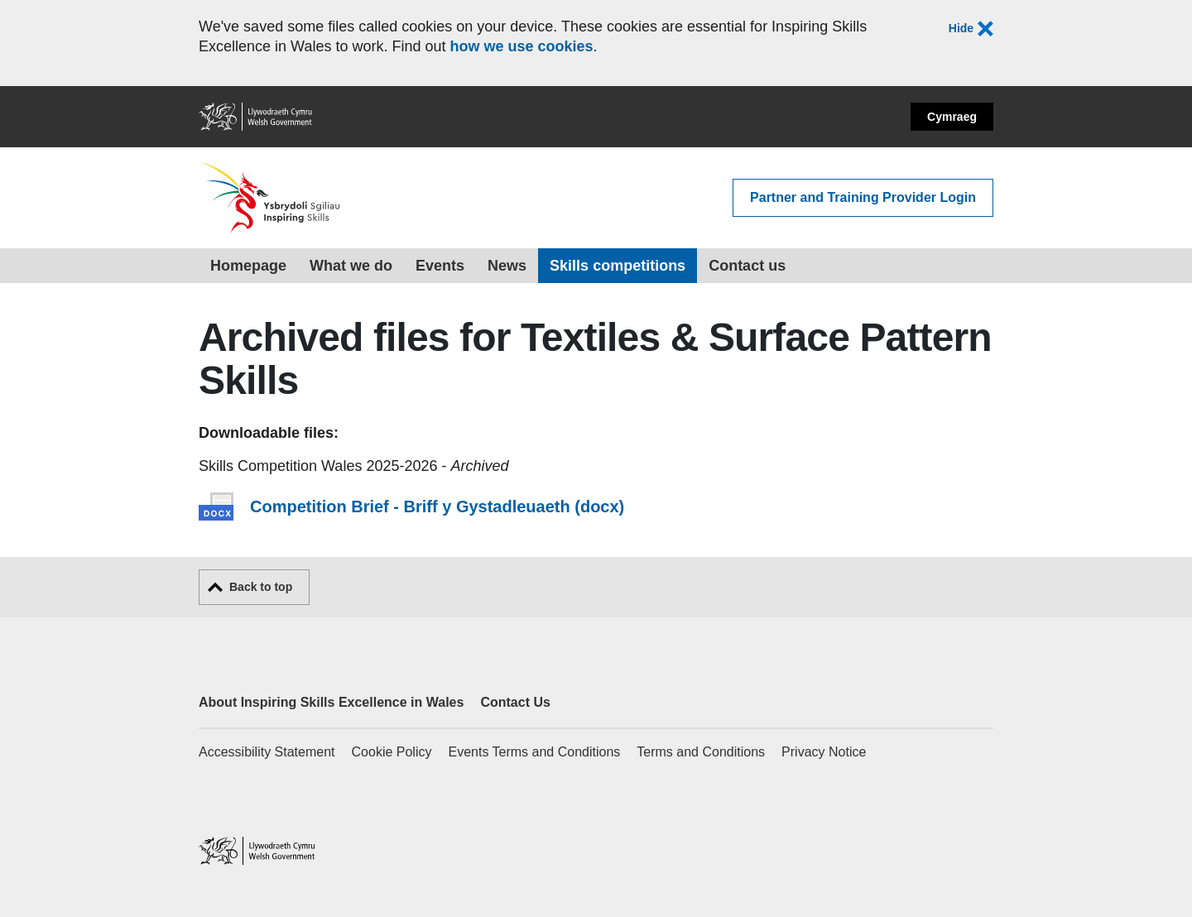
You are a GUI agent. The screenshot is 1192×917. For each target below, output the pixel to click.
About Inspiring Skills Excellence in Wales (331, 702)
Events (440, 265)
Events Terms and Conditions (534, 752)
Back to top (260, 586)
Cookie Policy (392, 752)
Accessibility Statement (267, 752)
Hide (971, 29)
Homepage (248, 265)
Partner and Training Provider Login (863, 197)
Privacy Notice (823, 752)
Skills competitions (617, 265)
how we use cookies (521, 46)
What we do (351, 265)
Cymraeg (952, 116)
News (507, 265)
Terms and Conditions (701, 752)
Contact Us (515, 702)
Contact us (747, 265)
